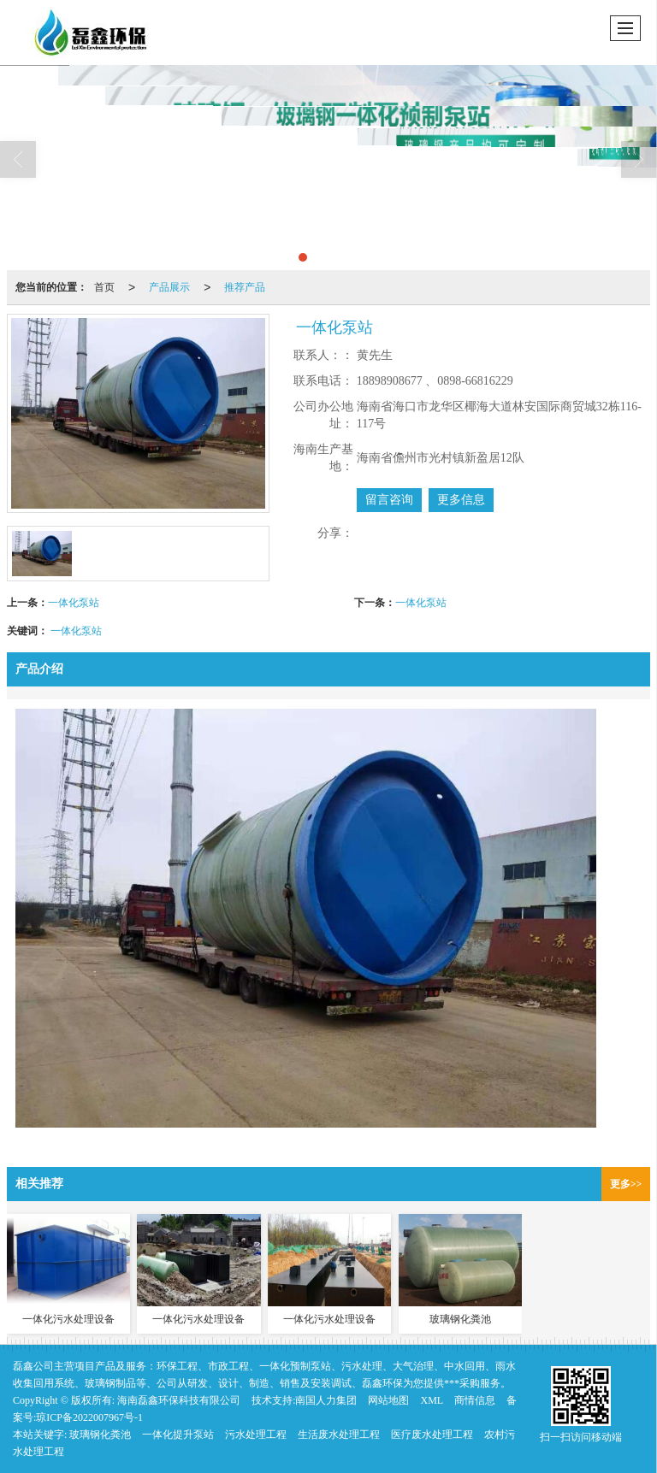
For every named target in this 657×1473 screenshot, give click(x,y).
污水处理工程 (256, 1435)
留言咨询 (389, 499)
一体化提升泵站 (178, 1435)
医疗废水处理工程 (432, 1435)
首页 (104, 287)
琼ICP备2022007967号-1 (89, 1417)
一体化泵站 (73, 603)
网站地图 (388, 1400)
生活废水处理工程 (339, 1435)
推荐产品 (244, 287)
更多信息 (461, 499)
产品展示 (169, 287)
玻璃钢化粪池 (100, 1435)
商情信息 (474, 1400)
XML (431, 1400)
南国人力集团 (326, 1400)
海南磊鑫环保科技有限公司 (178, 1400)
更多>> (626, 1184)
